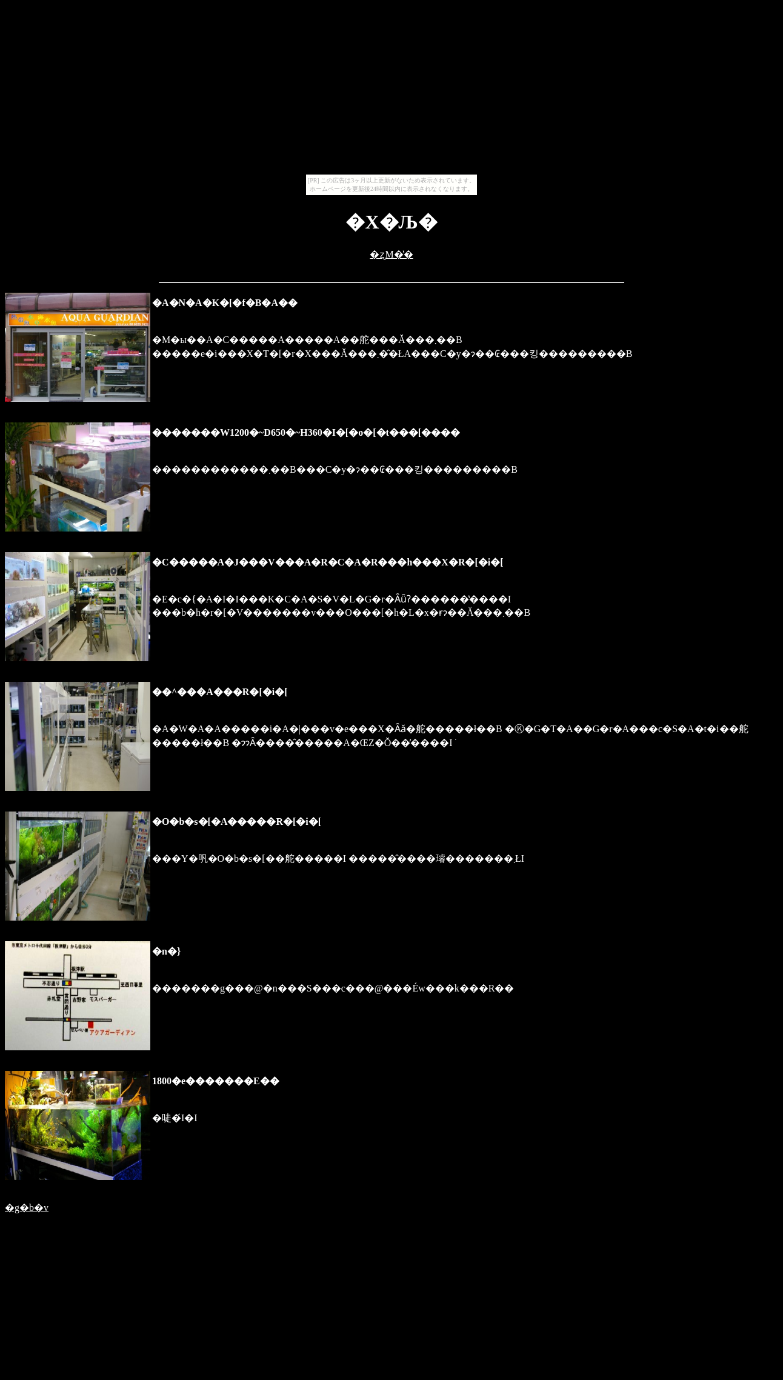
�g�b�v (26, 1207)
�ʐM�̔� (391, 254)
